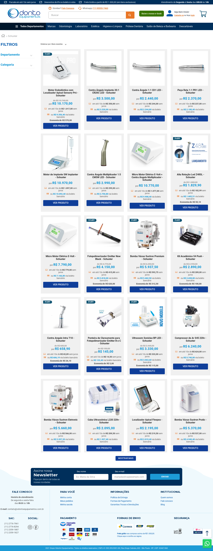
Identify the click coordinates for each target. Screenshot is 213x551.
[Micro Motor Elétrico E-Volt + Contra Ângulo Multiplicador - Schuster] (147, 173)
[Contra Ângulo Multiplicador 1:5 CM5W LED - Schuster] (104, 173)
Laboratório (81, 26)
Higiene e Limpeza (112, 26)
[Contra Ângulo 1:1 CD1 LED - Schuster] (147, 89)
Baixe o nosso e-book (152, 13)
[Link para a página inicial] (3, 36)
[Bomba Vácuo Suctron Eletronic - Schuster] (61, 415)
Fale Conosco (68, 8)
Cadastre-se (179, 15)
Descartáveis (186, 26)
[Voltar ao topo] (207, 533)
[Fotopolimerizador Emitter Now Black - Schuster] (104, 254)
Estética (95, 26)
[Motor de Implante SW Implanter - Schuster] (61, 173)
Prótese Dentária (134, 26)
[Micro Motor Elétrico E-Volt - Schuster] (61, 254)
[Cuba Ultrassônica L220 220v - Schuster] (104, 415)
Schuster (12, 36)
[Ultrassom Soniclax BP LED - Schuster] (147, 336)
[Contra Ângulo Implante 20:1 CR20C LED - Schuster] (104, 89)
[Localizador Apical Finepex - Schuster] (147, 415)
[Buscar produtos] (130, 15)
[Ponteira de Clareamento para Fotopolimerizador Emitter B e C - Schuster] (104, 336)
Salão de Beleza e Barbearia (161, 26)
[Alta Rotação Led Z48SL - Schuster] (190, 173)
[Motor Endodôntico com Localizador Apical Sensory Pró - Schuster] (61, 89)
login (193, 15)
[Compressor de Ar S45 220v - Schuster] (190, 336)
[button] (18, 55)
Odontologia (65, 26)
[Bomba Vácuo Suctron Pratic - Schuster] (190, 415)
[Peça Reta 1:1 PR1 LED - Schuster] (190, 89)
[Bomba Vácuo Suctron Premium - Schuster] (147, 254)
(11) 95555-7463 (100, 8)
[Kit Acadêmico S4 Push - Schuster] (190, 254)
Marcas (51, 26)
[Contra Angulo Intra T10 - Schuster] (61, 336)
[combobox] (91, 15)
